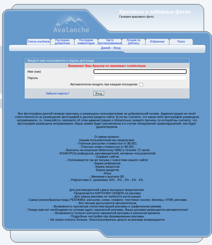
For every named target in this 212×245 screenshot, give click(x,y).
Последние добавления (62, 42)
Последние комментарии (86, 42)
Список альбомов (38, 41)
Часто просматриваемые (109, 42)
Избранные (157, 41)
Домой (105, 47)
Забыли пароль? (57, 93)
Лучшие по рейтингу (134, 42)
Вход (117, 47)
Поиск (181, 41)
